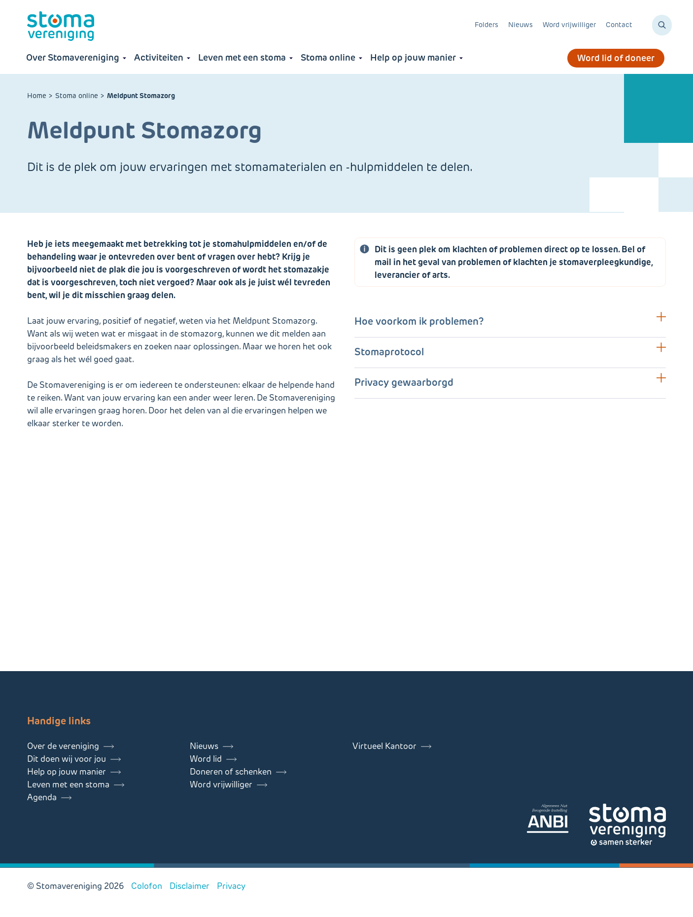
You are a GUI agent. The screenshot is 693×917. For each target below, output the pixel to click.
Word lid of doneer (616, 58)
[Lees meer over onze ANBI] (557, 820)
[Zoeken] (662, 25)
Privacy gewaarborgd (403, 382)
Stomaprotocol (389, 352)
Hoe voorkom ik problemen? (419, 321)
